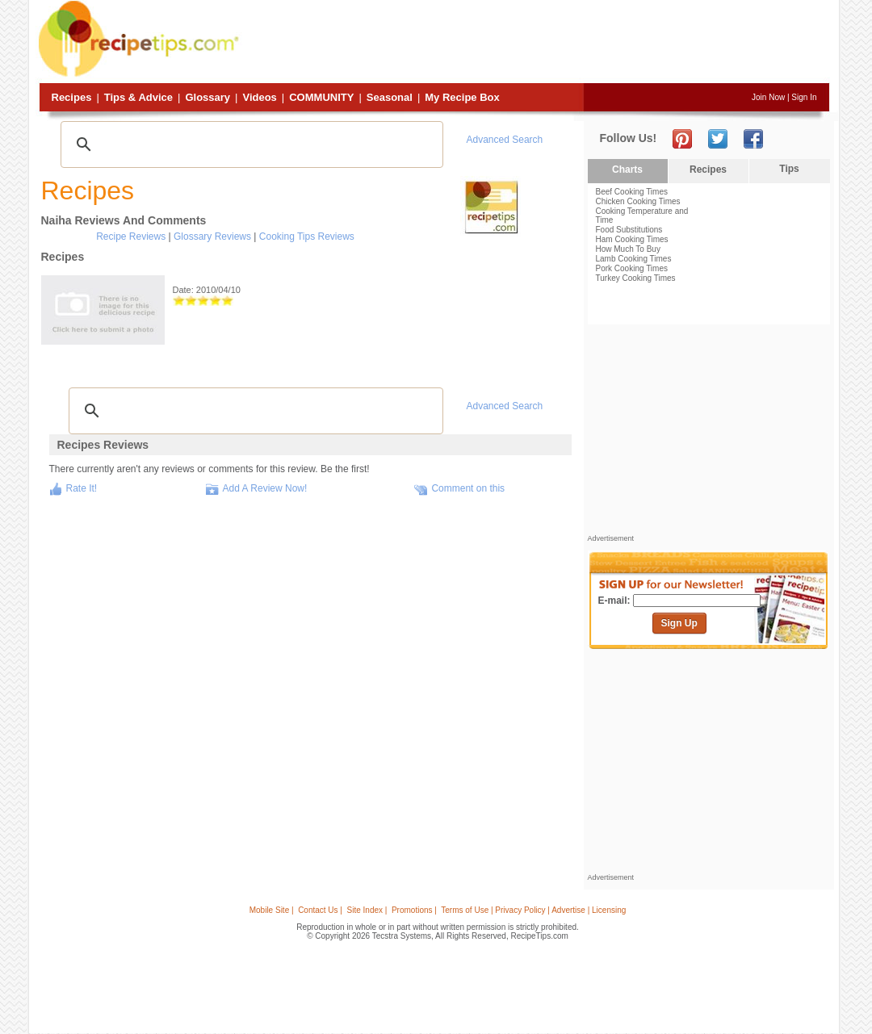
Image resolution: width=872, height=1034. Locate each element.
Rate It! (82, 488)
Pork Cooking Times (632, 268)
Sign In (803, 97)
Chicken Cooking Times (638, 201)
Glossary (207, 97)
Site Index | (367, 910)
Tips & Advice (138, 97)
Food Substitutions (629, 229)
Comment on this (468, 488)
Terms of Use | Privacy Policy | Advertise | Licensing (533, 910)
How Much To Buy (628, 249)
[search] (249, 144)
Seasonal (390, 97)
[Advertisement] (536, 42)
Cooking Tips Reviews (306, 236)
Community (321, 97)
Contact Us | (320, 910)
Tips (789, 168)
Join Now (768, 97)
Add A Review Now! (265, 488)
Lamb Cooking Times (634, 258)
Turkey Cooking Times (636, 278)
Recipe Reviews (131, 236)
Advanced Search (505, 139)
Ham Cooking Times (632, 239)
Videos (259, 97)
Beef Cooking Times (632, 191)
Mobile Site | (271, 910)
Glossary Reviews (212, 236)
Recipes (72, 97)
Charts (627, 169)
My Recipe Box (462, 97)
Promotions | (414, 910)
